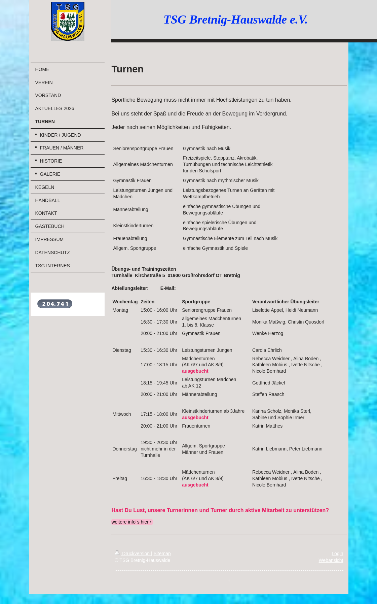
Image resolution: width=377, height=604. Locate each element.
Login (337, 553)
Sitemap (162, 553)
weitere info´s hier (130, 522)
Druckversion (133, 553)
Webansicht (331, 560)
